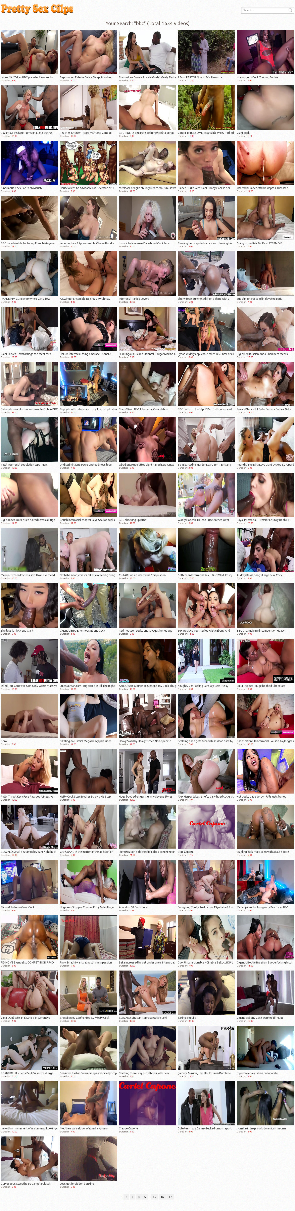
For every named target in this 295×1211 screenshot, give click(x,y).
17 (170, 1197)
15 (154, 1197)
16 (162, 1197)
